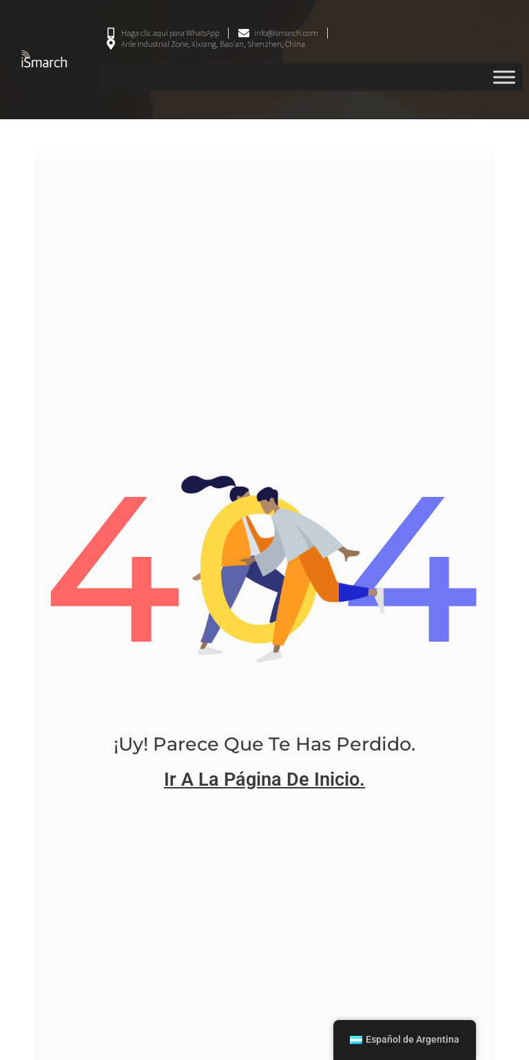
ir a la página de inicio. (264, 779)
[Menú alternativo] (504, 76)
